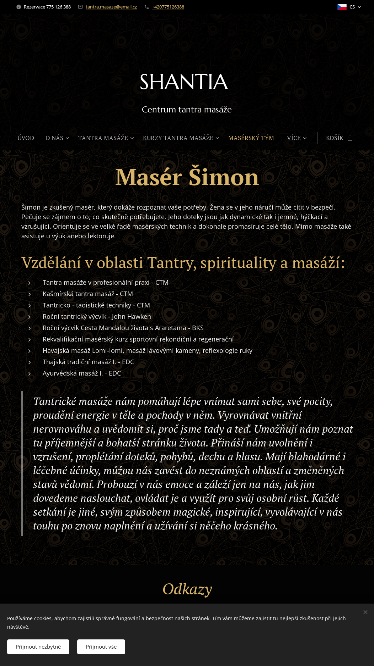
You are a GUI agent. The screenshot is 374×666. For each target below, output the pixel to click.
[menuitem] (28, 138)
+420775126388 (168, 7)
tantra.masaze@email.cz (111, 7)
